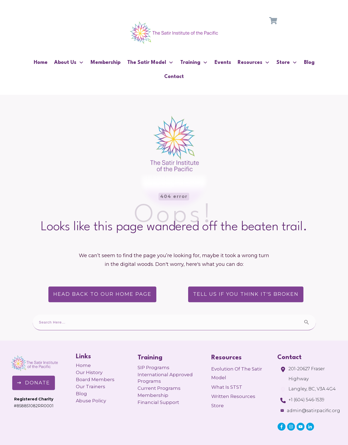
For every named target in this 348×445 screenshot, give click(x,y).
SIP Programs (153, 350)
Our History (89, 355)
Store (217, 388)
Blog (81, 376)
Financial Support (158, 385)
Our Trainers (90, 369)
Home (83, 348)
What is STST (226, 370)
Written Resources (233, 379)
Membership (153, 378)
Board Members (95, 362)
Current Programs (159, 371)
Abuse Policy (91, 384)
